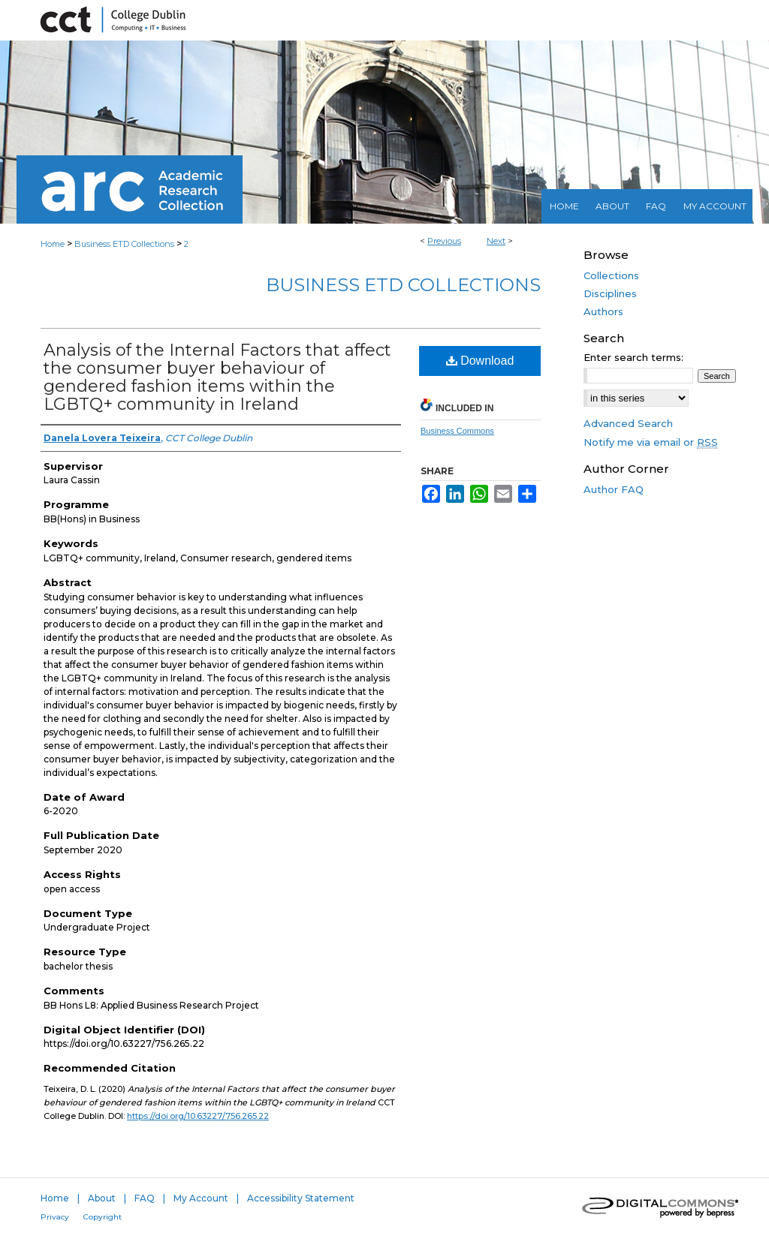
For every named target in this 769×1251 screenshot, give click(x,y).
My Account (200, 1198)
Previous (444, 241)
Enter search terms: (633, 357)
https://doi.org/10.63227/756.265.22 (198, 1116)
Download (480, 360)
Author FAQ (614, 489)
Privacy (55, 1217)
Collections (611, 275)
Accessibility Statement (300, 1198)
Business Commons (457, 430)
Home (53, 244)
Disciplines (610, 293)
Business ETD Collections (124, 244)
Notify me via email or (651, 442)
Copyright (102, 1217)
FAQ (144, 1198)
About (102, 1198)
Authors (603, 311)
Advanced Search (628, 423)
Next (496, 241)
